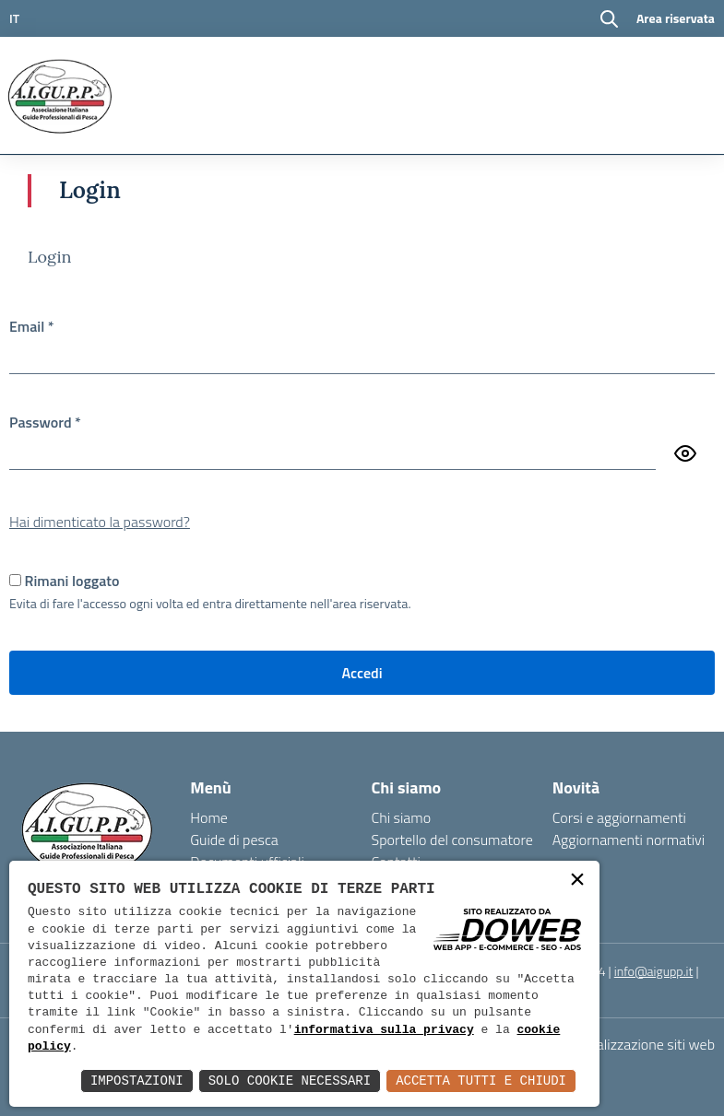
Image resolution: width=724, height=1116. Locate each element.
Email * (31, 326)
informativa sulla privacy (384, 1030)
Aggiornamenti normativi (628, 839)
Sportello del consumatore (452, 839)
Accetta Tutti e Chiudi (481, 1080)
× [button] (577, 881)
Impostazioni (137, 1080)
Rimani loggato (72, 581)
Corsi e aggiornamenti (619, 817)
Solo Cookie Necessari (289, 1080)
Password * (45, 422)
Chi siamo (402, 817)
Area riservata (675, 18)
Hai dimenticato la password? (99, 522)
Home (209, 817)
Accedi (361, 673)
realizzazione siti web (650, 1044)
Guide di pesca (234, 839)
